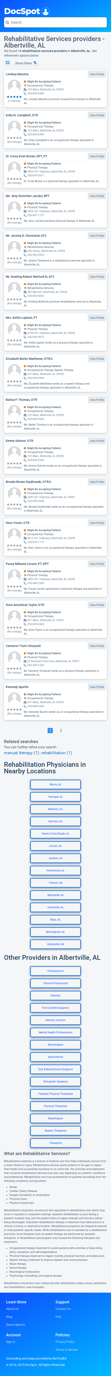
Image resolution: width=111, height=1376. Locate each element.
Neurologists (55, 1044)
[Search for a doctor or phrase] (55, 22)
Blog (9, 1317)
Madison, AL (55, 809)
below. (34, 55)
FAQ (58, 1317)
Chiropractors (55, 971)
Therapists (55, 1143)
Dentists (55, 995)
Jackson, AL (55, 858)
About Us (12, 1309)
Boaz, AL (55, 919)
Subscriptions (15, 1324)
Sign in (10, 1342)
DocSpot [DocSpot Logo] (26, 10)
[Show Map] (7, 63)
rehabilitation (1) (56, 753)
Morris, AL (55, 784)
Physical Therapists (55, 1106)
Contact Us (63, 1309)
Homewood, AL (55, 870)
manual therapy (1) (21, 753)
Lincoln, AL (55, 845)
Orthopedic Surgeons (55, 1081)
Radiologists (55, 1118)
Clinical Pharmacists (55, 983)
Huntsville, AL (56, 907)
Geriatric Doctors (55, 1020)
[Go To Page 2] (61, 730)
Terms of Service (67, 1349)
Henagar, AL (55, 796)
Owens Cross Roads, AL (55, 833)
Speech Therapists (56, 1130)
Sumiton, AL (55, 821)
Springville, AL (55, 895)
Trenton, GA (56, 882)
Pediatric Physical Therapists (55, 1093)
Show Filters (26, 63)
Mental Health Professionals (55, 1032)
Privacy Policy (65, 1342)
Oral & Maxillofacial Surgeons (55, 1069)
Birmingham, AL (55, 931)
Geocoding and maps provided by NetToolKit (36, 1358)
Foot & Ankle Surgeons (55, 1007)
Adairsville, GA (55, 944)
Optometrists (55, 1057)
